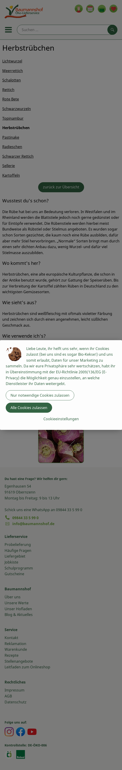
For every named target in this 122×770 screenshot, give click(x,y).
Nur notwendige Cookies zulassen (40, 395)
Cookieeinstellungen (61, 418)
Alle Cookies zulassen (29, 407)
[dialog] (61, 385)
